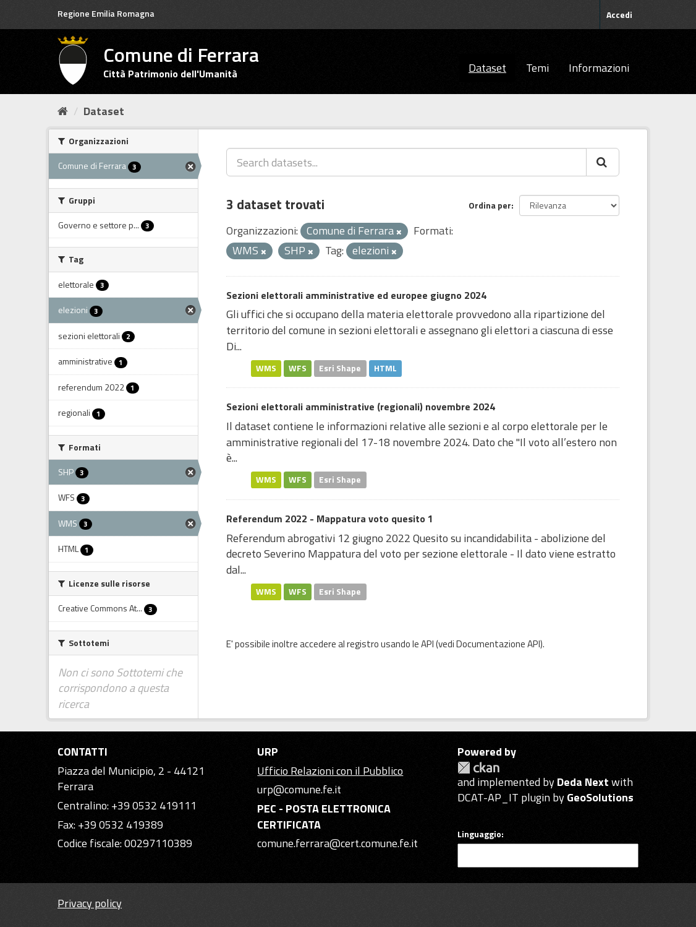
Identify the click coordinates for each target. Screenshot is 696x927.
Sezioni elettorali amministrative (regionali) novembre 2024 (360, 406)
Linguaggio (479, 834)
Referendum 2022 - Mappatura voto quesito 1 (329, 518)
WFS (298, 368)
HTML (385, 368)
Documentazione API (498, 644)
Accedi (619, 14)
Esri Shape (340, 368)
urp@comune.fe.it (299, 789)
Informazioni (599, 67)
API (427, 644)
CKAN (478, 767)
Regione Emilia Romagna (106, 13)
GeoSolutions (600, 797)
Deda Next (583, 782)
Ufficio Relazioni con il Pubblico (330, 770)
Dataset (487, 67)
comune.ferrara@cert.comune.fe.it (337, 843)
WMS (266, 368)
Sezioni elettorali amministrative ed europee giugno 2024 (356, 295)
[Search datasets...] (406, 162)
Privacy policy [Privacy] (89, 903)
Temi (537, 67)
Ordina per (490, 205)
